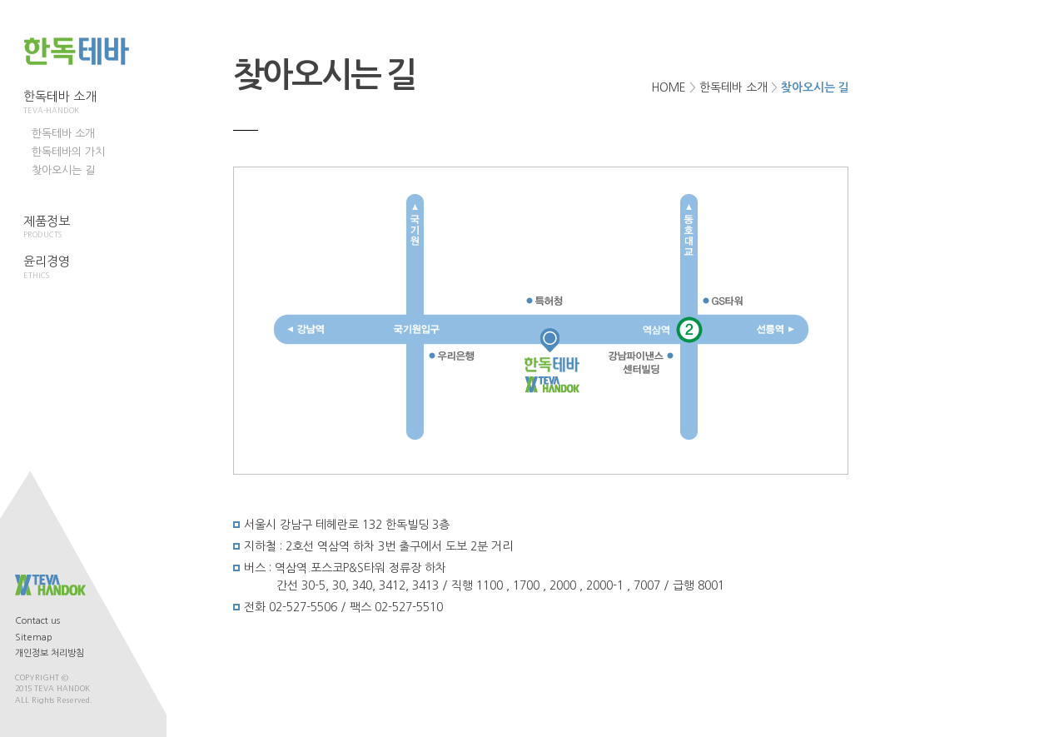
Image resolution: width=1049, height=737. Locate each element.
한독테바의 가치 (68, 152)
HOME (668, 87)
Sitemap (33, 637)
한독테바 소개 (64, 102)
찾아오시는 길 (63, 170)
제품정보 (64, 227)
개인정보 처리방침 (49, 653)
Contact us (37, 620)
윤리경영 (64, 267)
